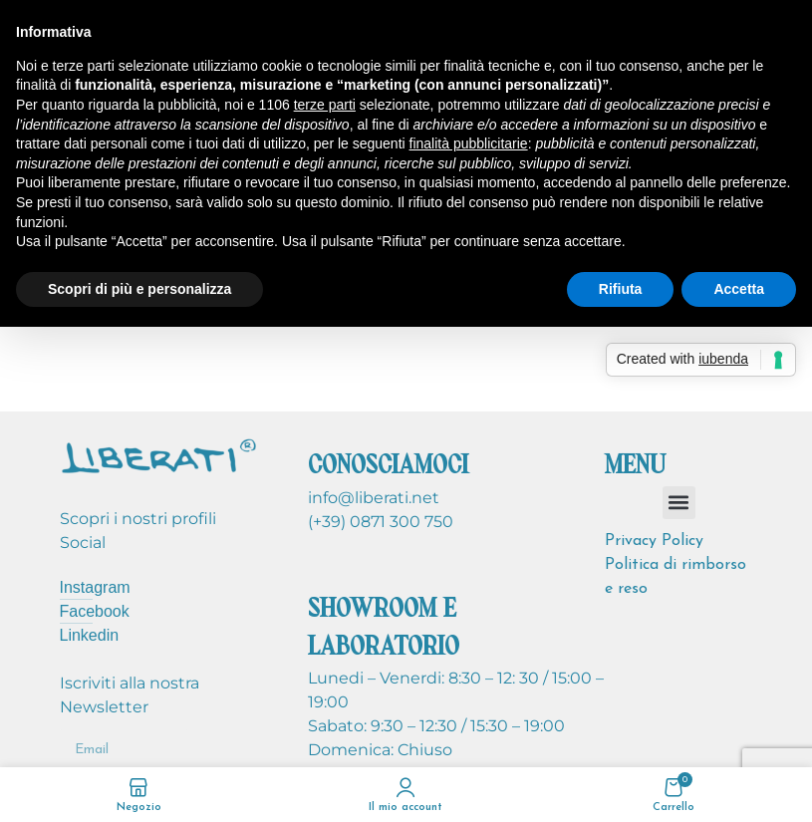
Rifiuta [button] (621, 289)
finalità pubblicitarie (468, 143)
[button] (679, 502)
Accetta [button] (738, 289)
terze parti (325, 105)
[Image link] (159, 454)
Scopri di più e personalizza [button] (139, 289)
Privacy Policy (654, 541)
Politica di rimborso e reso (675, 577)
